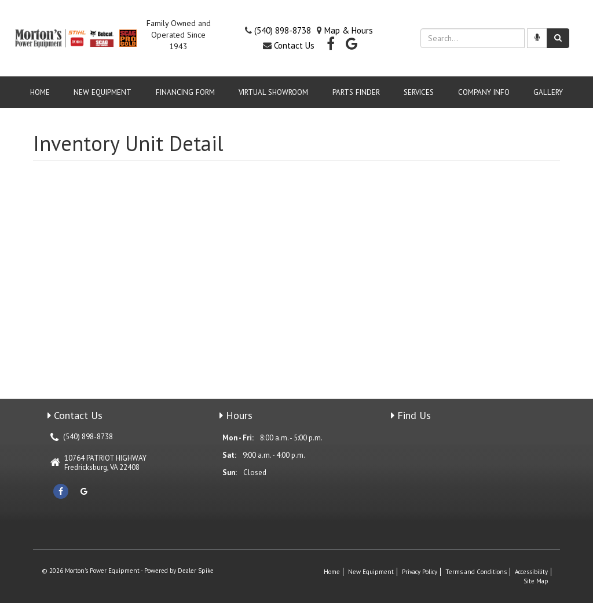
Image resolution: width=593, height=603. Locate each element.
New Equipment (102, 92)
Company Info (484, 92)
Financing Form (185, 92)
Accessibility (531, 572)
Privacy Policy (419, 572)
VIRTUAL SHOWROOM (273, 92)
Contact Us (294, 45)
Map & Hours (348, 30)
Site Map (536, 581)
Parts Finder (356, 92)
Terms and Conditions (476, 572)
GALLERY (548, 92)
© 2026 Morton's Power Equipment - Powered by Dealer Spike (128, 571)
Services (419, 92)
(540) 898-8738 (282, 30)
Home (40, 92)
